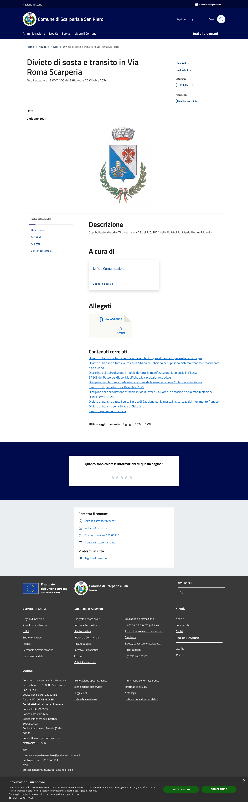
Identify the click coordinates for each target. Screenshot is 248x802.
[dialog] (124, 789)
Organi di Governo (33, 619)
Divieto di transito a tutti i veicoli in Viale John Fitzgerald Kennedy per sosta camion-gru (145, 358)
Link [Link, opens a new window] (77, 794)
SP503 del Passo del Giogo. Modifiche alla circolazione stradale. (130, 377)
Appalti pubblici (83, 644)
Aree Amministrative (35, 625)
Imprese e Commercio (86, 637)
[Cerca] (221, 19)
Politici (27, 644)
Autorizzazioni (133, 650)
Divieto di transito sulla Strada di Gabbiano (116, 406)
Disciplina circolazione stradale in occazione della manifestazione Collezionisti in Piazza (145, 382)
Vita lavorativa (82, 631)
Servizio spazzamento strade (107, 411)
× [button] (244, 780)
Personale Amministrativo (38, 650)
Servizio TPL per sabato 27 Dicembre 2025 (116, 387)
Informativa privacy (136, 687)
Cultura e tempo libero (87, 625)
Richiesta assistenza (85, 699)
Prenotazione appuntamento (90, 680)
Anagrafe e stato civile (87, 619)
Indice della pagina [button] (41, 219)
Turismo (78, 656)
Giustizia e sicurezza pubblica (142, 625)
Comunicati (182, 625)
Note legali (131, 693)
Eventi (179, 654)
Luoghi (180, 648)
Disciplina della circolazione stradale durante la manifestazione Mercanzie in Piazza (143, 372)
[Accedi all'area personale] (207, 5)
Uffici (26, 631)
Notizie (180, 619)
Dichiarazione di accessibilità (141, 699)
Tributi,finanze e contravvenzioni (144, 631)
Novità (42, 47)
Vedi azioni (184, 70)
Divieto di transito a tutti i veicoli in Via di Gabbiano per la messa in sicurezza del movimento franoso (154, 401)
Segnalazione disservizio (88, 687)
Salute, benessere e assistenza (143, 643)
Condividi (184, 63)
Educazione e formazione (139, 619)
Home (30, 47)
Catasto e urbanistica (86, 650)
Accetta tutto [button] (181, 789)
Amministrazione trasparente (142, 680)
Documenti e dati (33, 656)
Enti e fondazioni (32, 637)
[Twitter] (190, 19)
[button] (83, 797)
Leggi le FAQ (81, 693)
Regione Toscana (32, 4)
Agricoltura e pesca (136, 656)
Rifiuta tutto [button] (219, 789)
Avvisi (54, 47)
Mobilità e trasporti (85, 662)
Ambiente (130, 637)
